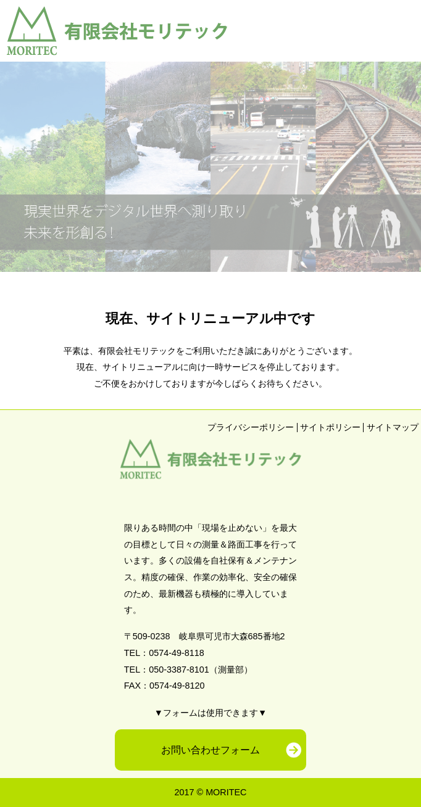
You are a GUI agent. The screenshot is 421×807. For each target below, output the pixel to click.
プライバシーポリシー (250, 427)
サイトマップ (393, 427)
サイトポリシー (330, 427)
